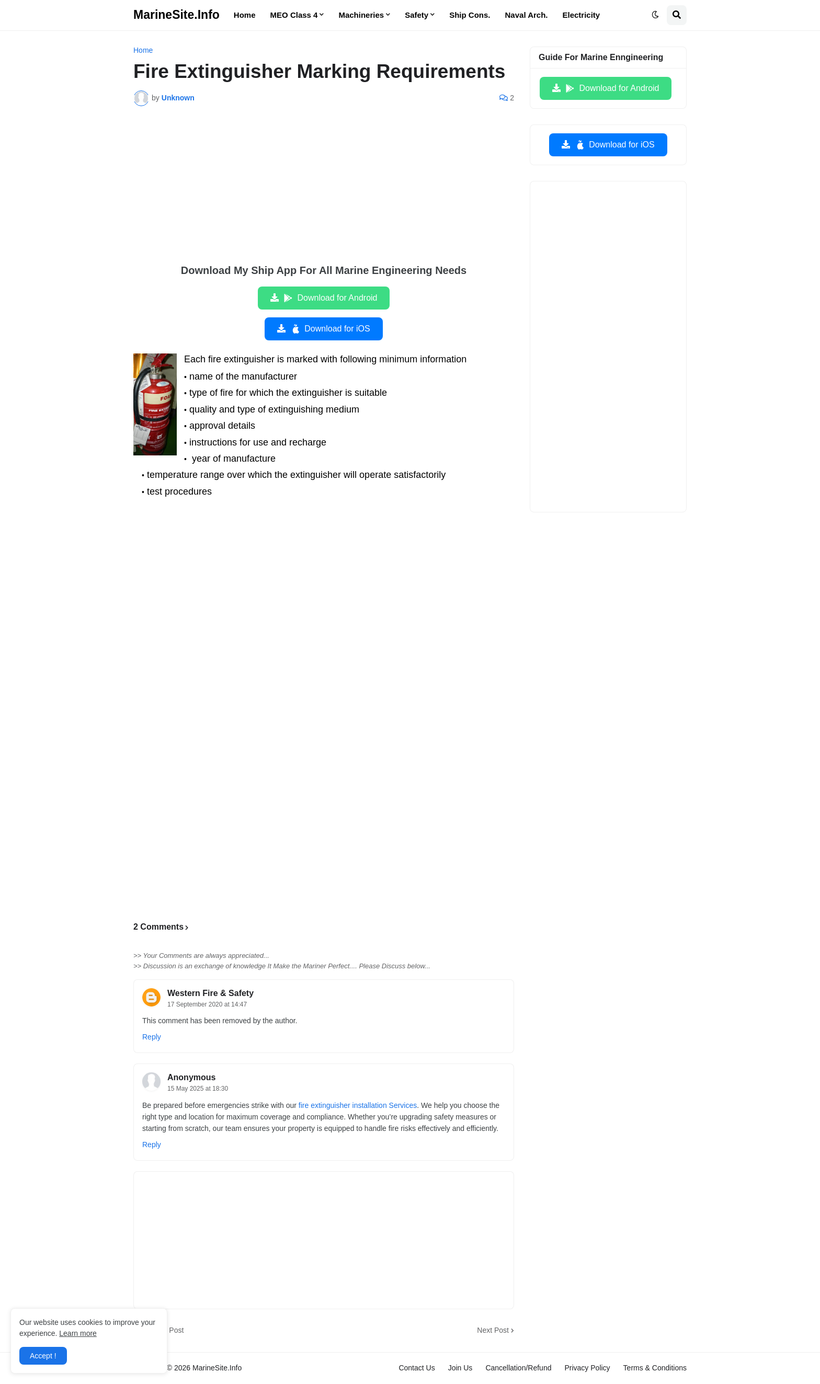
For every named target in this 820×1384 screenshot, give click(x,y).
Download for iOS (330, 329)
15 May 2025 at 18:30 (197, 1088)
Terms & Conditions (655, 1368)
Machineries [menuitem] (361, 14)
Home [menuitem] (245, 14)
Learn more (78, 1333)
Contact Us (416, 1368)
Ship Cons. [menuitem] (469, 14)
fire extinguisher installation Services (358, 1105)
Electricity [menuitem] (581, 14)
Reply (151, 1037)
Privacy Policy (587, 1368)
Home (143, 50)
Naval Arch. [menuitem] (526, 14)
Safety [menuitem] (416, 14)
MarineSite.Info (176, 14)
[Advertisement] (323, 192)
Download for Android (330, 298)
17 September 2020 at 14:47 (207, 1004)
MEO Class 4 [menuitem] (294, 14)
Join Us (460, 1368)
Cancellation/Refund (518, 1368)
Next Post (493, 1330)
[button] (655, 15)
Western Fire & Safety (210, 993)
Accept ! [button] (43, 1356)
